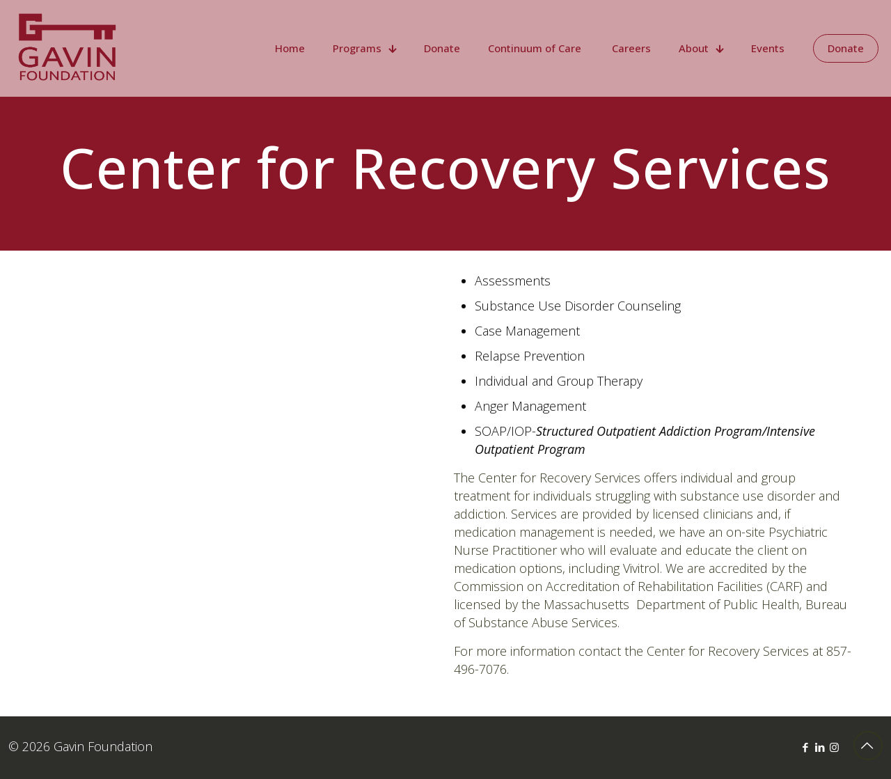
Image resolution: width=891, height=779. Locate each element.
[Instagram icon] (834, 747)
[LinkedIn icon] (819, 747)
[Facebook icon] (805, 747)
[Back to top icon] (868, 745)
